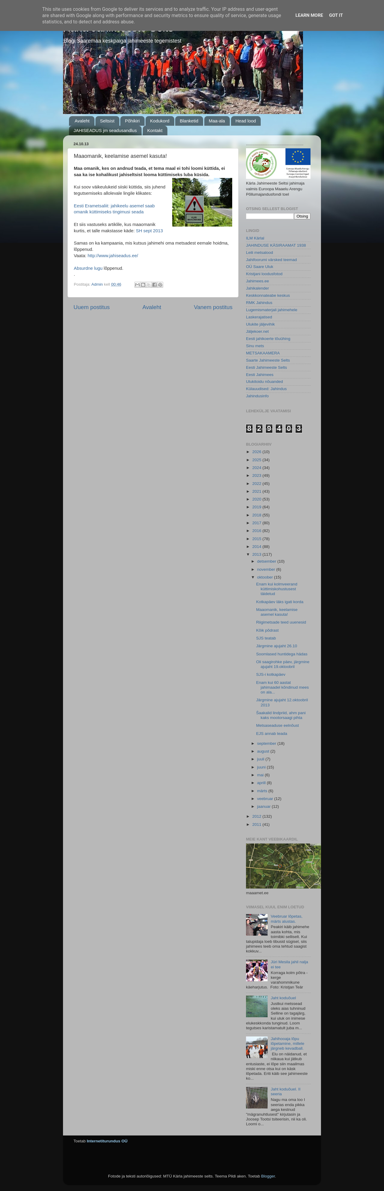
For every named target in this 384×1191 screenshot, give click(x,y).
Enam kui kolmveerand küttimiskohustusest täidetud (276, 589)
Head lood (246, 120)
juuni (262, 767)
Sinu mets (255, 346)
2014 (257, 546)
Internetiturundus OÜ (107, 1141)
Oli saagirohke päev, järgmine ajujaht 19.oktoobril (283, 664)
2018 (257, 515)
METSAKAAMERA (263, 353)
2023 (257, 475)
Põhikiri (132, 120)
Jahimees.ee (257, 281)
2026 (257, 452)
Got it (336, 15)
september (267, 743)
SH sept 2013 (149, 230)
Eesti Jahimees (260, 374)
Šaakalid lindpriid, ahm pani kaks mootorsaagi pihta (281, 715)
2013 (257, 554)
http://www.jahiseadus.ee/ (113, 255)
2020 (257, 499)
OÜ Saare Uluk (259, 266)
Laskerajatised (259, 317)
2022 (257, 483)
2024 (257, 467)
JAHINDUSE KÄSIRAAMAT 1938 (276, 245)
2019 (257, 507)
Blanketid (189, 120)
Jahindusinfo (257, 396)
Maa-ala (217, 120)
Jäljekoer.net (257, 331)
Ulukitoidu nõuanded (264, 381)
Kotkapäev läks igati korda (280, 602)
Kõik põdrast (267, 630)
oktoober (265, 577)
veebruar (265, 798)
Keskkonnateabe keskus (268, 295)
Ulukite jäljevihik (260, 324)
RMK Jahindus (259, 302)
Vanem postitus (213, 307)
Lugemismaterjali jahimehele (271, 310)
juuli (261, 759)
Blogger (268, 1176)
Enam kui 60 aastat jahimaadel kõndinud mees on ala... (282, 687)
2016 (257, 530)
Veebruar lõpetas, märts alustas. (286, 918)
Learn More (309, 15)
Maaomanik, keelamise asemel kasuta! (277, 612)
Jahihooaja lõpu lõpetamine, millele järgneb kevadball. (287, 1043)
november (266, 569)
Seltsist (107, 120)
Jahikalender (257, 288)
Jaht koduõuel (283, 998)
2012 (257, 816)
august (263, 751)
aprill (262, 782)
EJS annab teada (271, 733)
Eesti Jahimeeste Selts (266, 367)
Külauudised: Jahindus (266, 388)
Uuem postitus (92, 307)
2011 (257, 824)
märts (262, 791)
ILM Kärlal (255, 238)
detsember (267, 561)
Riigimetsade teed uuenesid (281, 622)
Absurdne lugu (88, 268)
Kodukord (159, 120)
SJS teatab (266, 638)
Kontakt (155, 130)
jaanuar (264, 806)
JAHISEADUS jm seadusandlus (105, 130)
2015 (257, 539)
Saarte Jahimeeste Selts (268, 360)
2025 (257, 460)
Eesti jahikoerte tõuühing (268, 338)
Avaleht (82, 120)
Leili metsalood (259, 252)
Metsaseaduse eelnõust (277, 725)
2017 (257, 523)
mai (261, 775)
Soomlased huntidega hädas (282, 654)
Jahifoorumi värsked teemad (271, 259)
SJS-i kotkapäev (271, 674)
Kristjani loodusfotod (264, 274)
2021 (257, 491)
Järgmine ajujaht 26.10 (276, 646)
